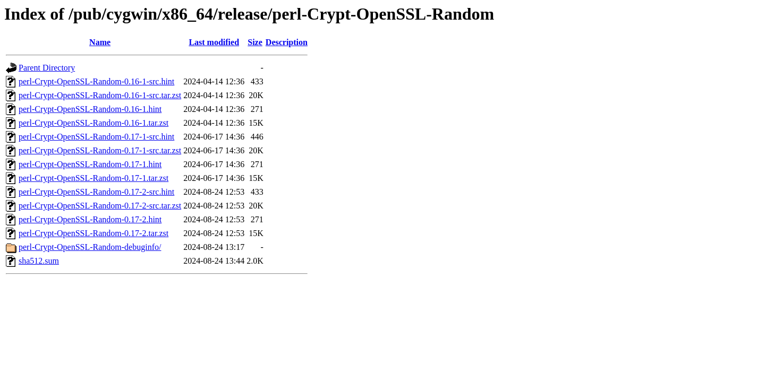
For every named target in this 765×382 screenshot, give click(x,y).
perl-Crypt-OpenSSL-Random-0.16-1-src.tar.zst (100, 95)
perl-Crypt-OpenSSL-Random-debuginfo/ (90, 246)
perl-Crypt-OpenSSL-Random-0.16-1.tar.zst (93, 122)
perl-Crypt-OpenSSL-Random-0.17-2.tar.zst (93, 233)
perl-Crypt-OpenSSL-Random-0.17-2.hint (90, 219)
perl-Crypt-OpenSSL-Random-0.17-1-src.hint (96, 136)
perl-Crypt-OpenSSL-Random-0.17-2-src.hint (96, 191)
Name (99, 42)
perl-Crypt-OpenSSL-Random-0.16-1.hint (90, 109)
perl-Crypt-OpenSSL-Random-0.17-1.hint (90, 164)
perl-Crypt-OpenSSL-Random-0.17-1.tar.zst (93, 178)
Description (287, 42)
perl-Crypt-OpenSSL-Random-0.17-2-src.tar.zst (100, 205)
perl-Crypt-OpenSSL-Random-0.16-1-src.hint (96, 81)
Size (255, 42)
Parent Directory (47, 67)
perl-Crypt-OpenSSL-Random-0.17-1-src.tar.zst (100, 150)
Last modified (214, 42)
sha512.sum (39, 260)
